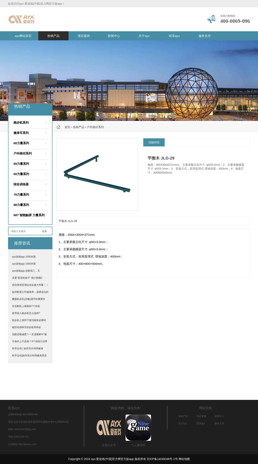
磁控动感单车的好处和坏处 (26, 327)
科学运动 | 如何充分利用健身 (27, 348)
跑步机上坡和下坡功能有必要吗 (29, 320)
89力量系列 (21, 163)
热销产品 (53, 36)
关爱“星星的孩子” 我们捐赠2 (27, 277)
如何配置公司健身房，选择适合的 (30, 292)
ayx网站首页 (23, 36)
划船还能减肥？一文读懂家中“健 (29, 334)
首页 (67, 127)
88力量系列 (21, 204)
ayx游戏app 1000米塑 (24, 256)
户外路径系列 (95, 127)
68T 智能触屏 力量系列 (29, 215)
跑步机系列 (21, 122)
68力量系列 (21, 143)
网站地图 (184, 459)
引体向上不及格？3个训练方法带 (29, 341)
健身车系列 (21, 133)
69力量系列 (21, 174)
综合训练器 (21, 184)
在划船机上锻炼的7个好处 (26, 306)
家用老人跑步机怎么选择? (26, 313)
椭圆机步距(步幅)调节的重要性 (28, 299)
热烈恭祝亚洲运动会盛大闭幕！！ (30, 285)
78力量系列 (21, 194)
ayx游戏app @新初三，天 (26, 270)
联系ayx (174, 36)
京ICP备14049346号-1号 (162, 459)
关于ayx (144, 36)
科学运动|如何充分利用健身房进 (29, 355)
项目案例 (84, 36)
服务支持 (205, 36)
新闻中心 (114, 36)
